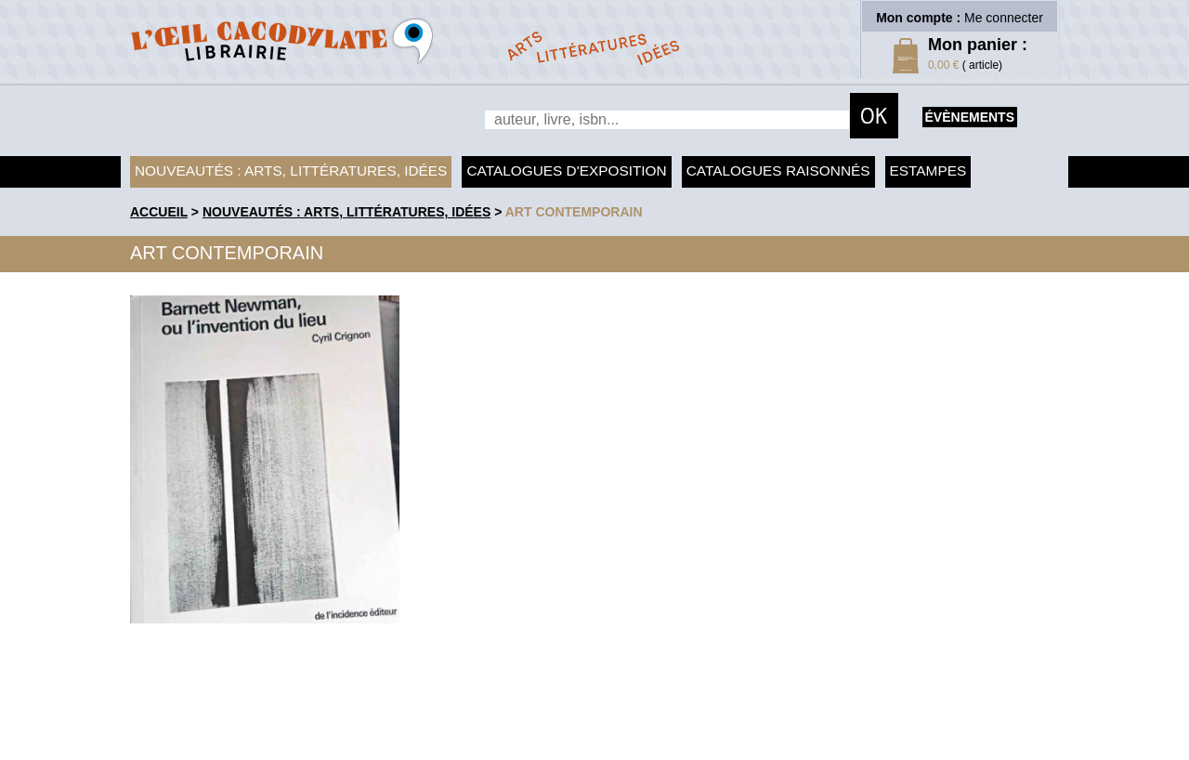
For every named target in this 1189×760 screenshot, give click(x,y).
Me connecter (1003, 17)
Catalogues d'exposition (566, 170)
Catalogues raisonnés (778, 170)
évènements (969, 117)
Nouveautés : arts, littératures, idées (291, 170)
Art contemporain (574, 211)
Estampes (928, 170)
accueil (159, 211)
